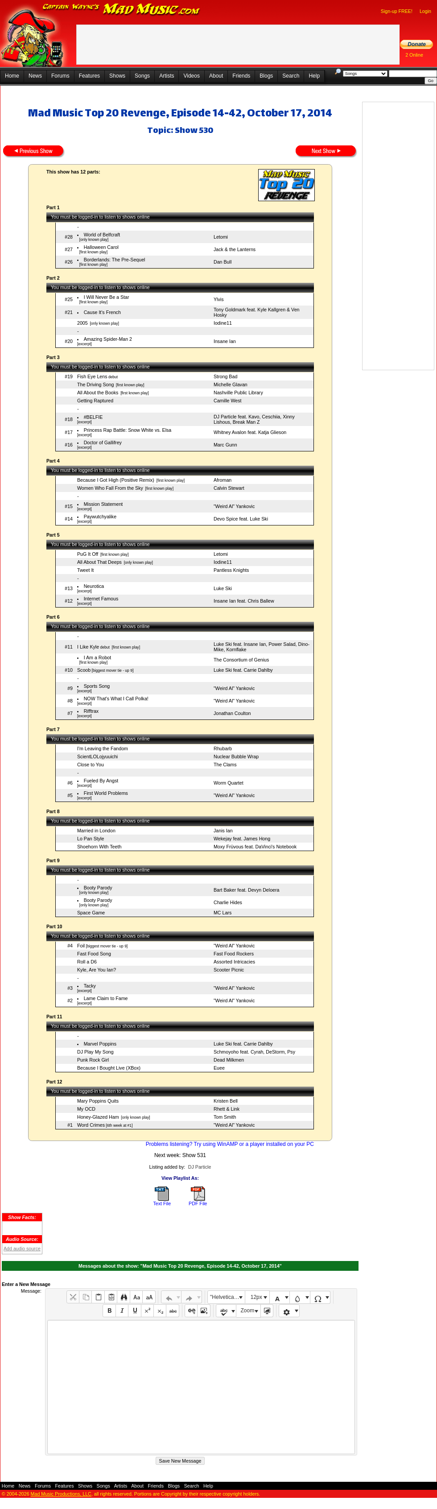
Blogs (266, 76)
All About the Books (97, 392)
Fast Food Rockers (234, 953)
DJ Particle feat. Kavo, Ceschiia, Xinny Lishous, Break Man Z (254, 419)
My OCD (86, 1109)
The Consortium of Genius (241, 659)
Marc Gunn (225, 444)
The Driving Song (95, 384)
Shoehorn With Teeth (99, 846)
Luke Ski (223, 588)
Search (290, 76)
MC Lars (222, 912)
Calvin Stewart (229, 488)
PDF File (198, 1203)
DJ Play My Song (95, 1051)
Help (314, 76)
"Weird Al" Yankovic (234, 506)
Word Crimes (91, 1125)
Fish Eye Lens (92, 376)
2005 (82, 323)
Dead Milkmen (229, 1060)
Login (425, 11)
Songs (142, 76)
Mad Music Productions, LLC (61, 1494)
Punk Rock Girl (93, 1060)
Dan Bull (222, 262)
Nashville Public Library (238, 392)
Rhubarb (223, 748)
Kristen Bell (226, 1101)
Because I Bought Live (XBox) (108, 1068)
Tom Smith (225, 1117)
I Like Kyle (88, 646)
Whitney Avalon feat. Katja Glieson (250, 432)
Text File (162, 1203)
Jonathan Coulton (232, 713)
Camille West (228, 400)
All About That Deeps (99, 562)
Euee (219, 1068)
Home (12, 76)
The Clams (225, 764)
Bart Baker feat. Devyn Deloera (246, 890)
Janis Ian (223, 830)
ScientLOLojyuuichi (97, 756)
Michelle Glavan (230, 384)
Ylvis (219, 299)
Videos (191, 76)
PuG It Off (87, 554)
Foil (81, 945)
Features (89, 76)
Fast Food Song (94, 953)
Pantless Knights (231, 570)
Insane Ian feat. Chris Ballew (244, 601)
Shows (117, 76)
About (216, 76)
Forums (60, 76)
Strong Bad (225, 376)
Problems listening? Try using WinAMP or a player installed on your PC (230, 1144)
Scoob (84, 670)
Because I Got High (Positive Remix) (115, 480)
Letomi (221, 237)
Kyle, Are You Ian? (96, 969)
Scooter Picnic (229, 969)
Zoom (248, 1310)
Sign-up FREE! (396, 11)
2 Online (414, 55)
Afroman (222, 480)
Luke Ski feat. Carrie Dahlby (243, 670)
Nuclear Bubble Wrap (236, 756)
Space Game (91, 912)
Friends (241, 76)
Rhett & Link (226, 1109)
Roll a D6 (87, 961)
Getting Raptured (95, 400)
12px (256, 1297)
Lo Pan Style (90, 838)
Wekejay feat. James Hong (242, 838)
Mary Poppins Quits (98, 1101)
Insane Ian (225, 341)
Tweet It (85, 570)
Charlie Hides (228, 902)
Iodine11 (223, 323)
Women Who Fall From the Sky (110, 488)
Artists (166, 76)
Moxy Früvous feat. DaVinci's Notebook (255, 846)
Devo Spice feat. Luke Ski (241, 518)
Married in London (96, 830)
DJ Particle (199, 1167)
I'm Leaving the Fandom (102, 748)
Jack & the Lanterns (235, 249)
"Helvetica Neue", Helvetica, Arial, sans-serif (227, 1297)
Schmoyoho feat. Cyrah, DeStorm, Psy (254, 1051)
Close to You (90, 764)
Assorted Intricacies (234, 961)
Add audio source (22, 1248)
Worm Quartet (228, 783)
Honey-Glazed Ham (98, 1117)
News (35, 76)
